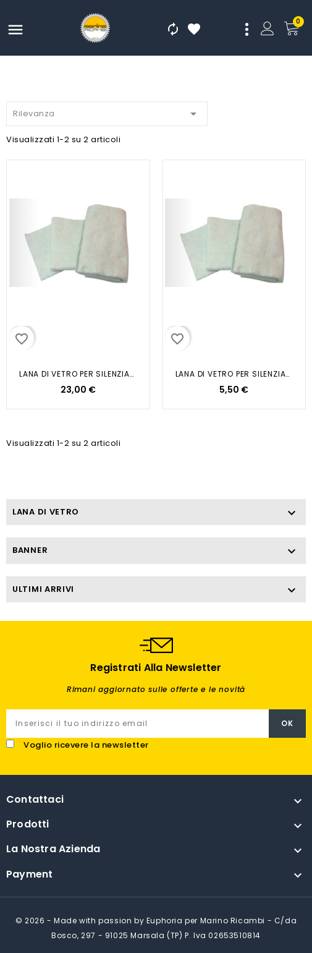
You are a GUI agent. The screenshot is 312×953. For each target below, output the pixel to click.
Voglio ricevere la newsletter (86, 745)
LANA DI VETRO (45, 512)
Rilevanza (107, 111)
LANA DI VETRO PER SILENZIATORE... (78, 374)
